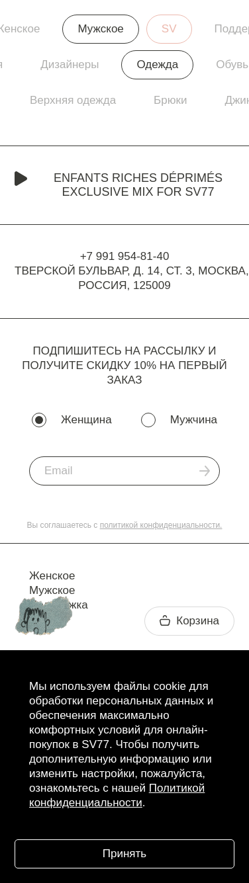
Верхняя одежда (73, 100)
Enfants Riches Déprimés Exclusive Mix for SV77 (119, 184)
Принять (124, 853)
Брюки (170, 100)
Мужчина (193, 419)
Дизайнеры (69, 64)
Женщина (86, 419)
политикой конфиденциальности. (161, 525)
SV (169, 28)
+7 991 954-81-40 (125, 256)
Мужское (100, 28)
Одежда (157, 64)
